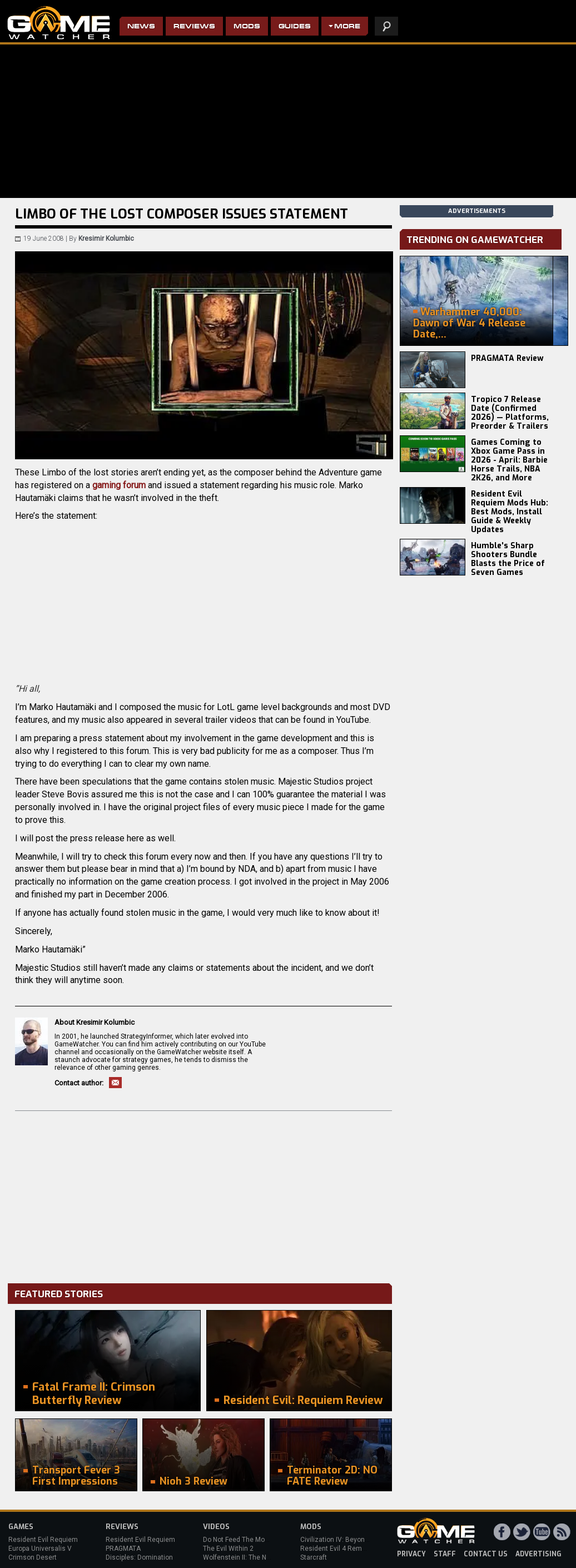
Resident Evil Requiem (43, 1540)
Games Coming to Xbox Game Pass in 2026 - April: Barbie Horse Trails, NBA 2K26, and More (509, 460)
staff (445, 1554)
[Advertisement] (203, 1194)
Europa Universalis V (40, 1548)
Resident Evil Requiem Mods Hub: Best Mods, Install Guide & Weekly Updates (509, 512)
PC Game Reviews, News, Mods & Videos (58, 22)
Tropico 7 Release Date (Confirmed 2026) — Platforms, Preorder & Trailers (510, 412)
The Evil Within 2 (228, 1548)
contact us (486, 1554)
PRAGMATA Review (507, 358)
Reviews (194, 27)
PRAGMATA (123, 1548)
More (347, 27)
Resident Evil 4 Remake (336, 1548)
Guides (295, 27)
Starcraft (313, 1557)
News (141, 27)
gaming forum (119, 485)
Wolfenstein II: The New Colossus (254, 1557)
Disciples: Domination (139, 1557)
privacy (411, 1554)
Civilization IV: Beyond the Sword (350, 1540)
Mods (247, 27)
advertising (538, 1554)
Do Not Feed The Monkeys (243, 1540)
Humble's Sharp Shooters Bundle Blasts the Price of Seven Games (508, 559)
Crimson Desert (32, 1557)
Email (115, 1082)
